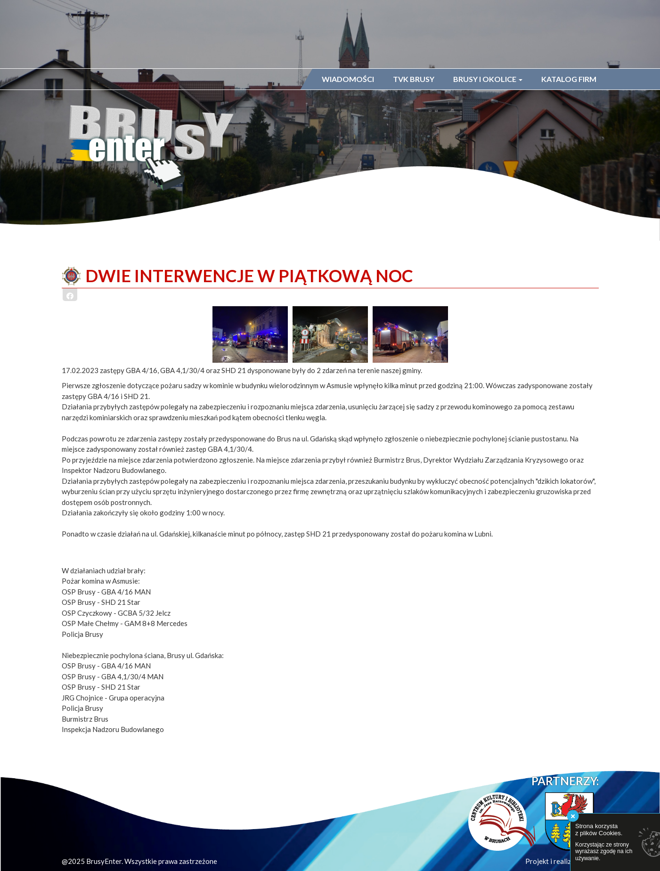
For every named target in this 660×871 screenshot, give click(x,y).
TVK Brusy (413, 78)
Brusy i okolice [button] (487, 78)
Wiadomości (348, 78)
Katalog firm (568, 78)
